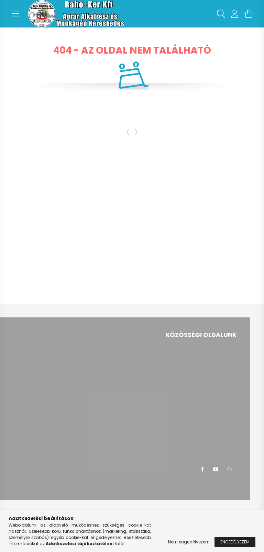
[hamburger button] (15, 14)
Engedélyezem (235, 542)
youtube (216, 469)
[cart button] (248, 14)
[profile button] (235, 14)
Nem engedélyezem (189, 542)
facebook (202, 469)
